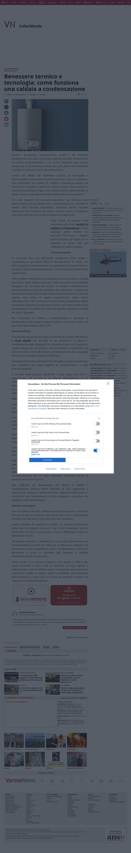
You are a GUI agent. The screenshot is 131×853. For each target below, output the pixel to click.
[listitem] (65, 418)
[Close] (109, 384)
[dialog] (65, 426)
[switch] (96, 423)
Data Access (65, 469)
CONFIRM (47, 460)
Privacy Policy (79, 469)
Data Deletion (51, 469)
